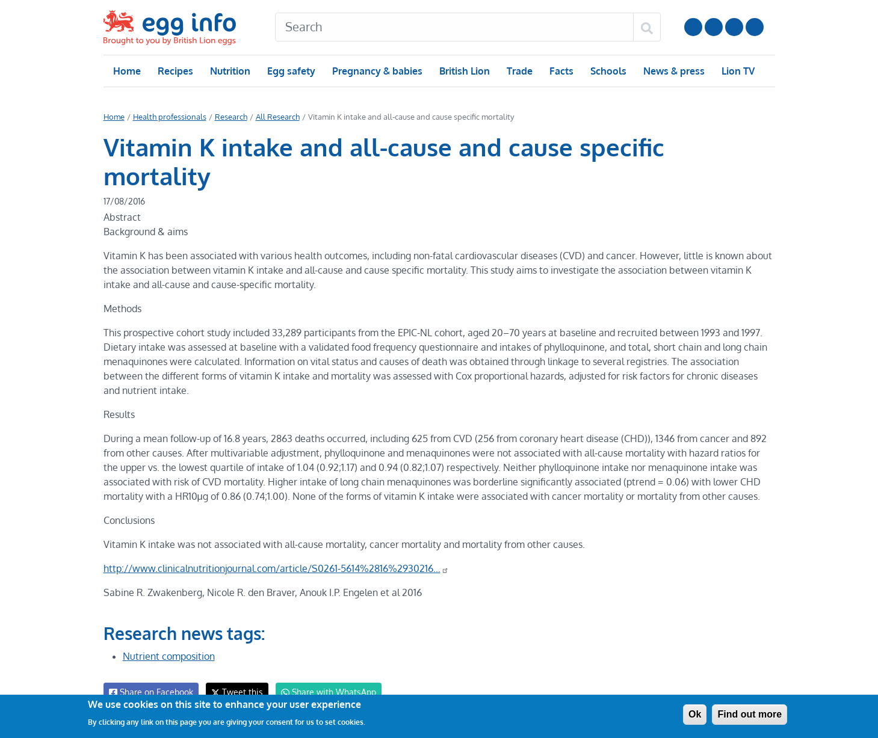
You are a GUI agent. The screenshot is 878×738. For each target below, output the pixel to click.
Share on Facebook (150, 663)
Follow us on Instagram (714, 27)
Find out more (749, 714)
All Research (273, 116)
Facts (560, 71)
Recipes (175, 71)
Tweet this (234, 663)
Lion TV (736, 71)
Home (126, 71)
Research (228, 116)
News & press (672, 71)
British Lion (463, 71)
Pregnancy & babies (376, 71)
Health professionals (167, 116)
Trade (519, 71)
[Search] (454, 27)
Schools (607, 71)
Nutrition (229, 71)
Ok (694, 714)
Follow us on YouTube (693, 27)
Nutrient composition (168, 627)
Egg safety (290, 71)
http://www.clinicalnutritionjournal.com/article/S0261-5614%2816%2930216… (275, 540)
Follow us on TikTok (755, 27)
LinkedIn (734, 27)
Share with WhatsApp (323, 663)
